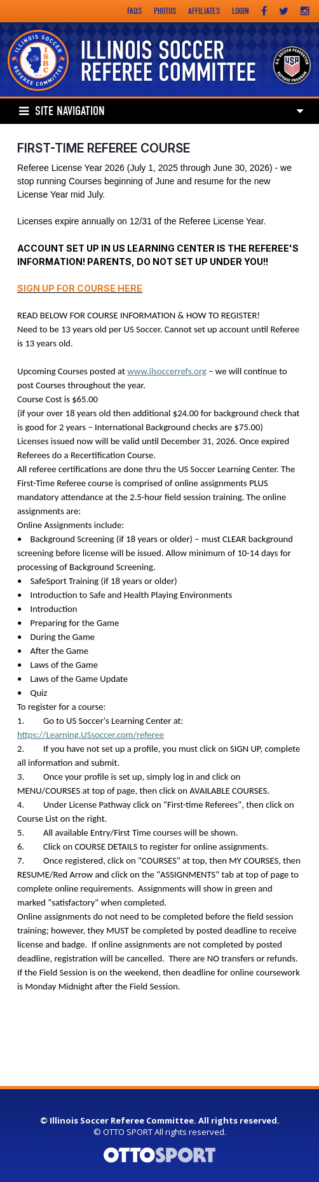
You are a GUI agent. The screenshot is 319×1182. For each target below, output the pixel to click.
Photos (165, 11)
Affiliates (204, 11)
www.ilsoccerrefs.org (167, 371)
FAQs (134, 11)
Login (240, 11)
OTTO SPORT (128, 1132)
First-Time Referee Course (103, 148)
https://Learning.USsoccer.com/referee (90, 734)
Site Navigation (62, 111)
